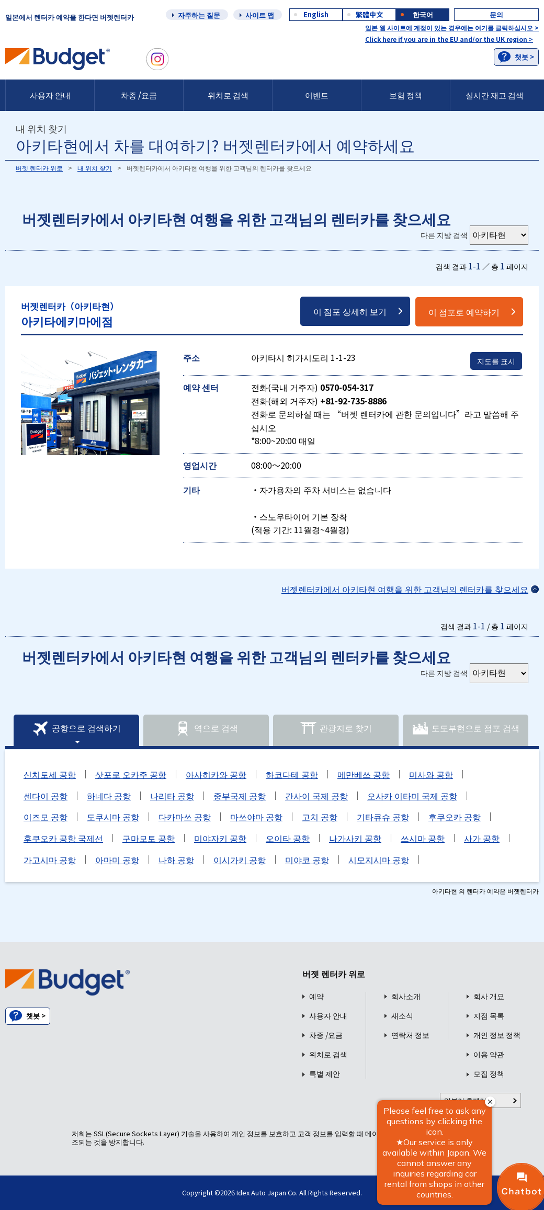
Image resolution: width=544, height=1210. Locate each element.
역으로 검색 (206, 728)
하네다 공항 (109, 795)
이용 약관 (488, 1054)
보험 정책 (405, 94)
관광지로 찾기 (336, 728)
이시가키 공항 (239, 859)
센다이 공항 (45, 795)
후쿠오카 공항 (454, 816)
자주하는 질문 (199, 15)
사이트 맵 (259, 15)
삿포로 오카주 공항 (130, 774)
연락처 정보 (410, 1035)
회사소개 (406, 996)
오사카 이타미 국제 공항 (412, 795)
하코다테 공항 (292, 774)
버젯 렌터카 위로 (39, 167)
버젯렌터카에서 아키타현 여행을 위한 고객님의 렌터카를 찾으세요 (404, 589)
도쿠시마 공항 (113, 816)
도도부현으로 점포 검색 (465, 728)
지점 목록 (488, 1015)
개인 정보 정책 (496, 1035)
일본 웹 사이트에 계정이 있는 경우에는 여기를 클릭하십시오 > (452, 27)
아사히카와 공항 (216, 774)
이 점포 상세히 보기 (350, 311)
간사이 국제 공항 (316, 795)
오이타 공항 (288, 838)
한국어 (423, 14)
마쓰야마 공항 (256, 816)
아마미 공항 (117, 859)
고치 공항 (319, 816)
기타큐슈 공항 (383, 816)
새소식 (402, 1015)
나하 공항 (176, 859)
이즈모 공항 (45, 816)
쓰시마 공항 (423, 838)
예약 (316, 996)
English (315, 14)
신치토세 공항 (50, 774)
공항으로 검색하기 (76, 728)
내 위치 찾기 (94, 167)
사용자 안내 (50, 94)
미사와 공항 (431, 774)
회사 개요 (488, 996)
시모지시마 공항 (378, 859)
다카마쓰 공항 (184, 816)
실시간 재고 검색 (495, 94)
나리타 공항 (172, 795)
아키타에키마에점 (70, 314)
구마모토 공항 (148, 838)
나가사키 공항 (355, 838)
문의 (496, 14)
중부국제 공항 (239, 795)
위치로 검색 (228, 94)
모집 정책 (488, 1073)
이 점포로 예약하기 (464, 312)
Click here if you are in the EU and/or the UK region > (449, 39)
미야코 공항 (307, 859)
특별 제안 (324, 1073)
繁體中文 (369, 14)
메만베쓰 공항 (363, 774)
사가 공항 (482, 838)
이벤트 (316, 94)
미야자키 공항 (220, 838)
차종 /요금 (139, 94)
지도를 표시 (496, 361)
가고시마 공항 (50, 859)
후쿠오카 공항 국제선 (63, 838)
